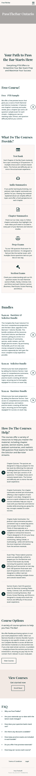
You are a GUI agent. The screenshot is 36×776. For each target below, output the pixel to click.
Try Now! (33, 107)
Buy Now (33, 335)
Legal (27, 761)
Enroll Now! (18, 688)
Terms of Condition (15, 761)
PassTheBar (6, 2)
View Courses (9, 661)
